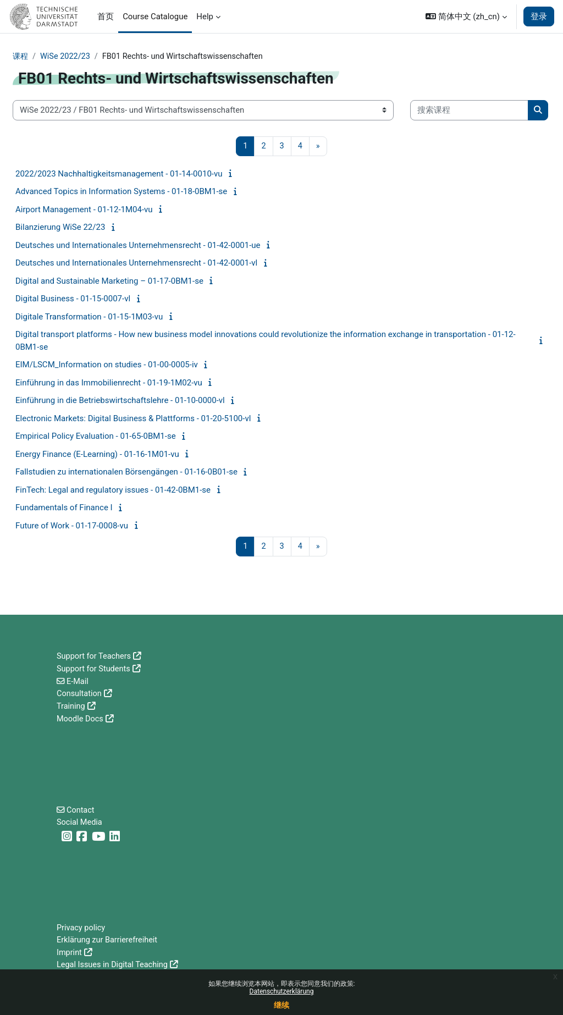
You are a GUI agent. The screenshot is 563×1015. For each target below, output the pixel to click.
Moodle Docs (80, 717)
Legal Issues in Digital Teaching (114, 965)
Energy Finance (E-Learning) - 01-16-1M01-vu (97, 455)
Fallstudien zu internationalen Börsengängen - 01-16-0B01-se (126, 472)
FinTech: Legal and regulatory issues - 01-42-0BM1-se (113, 490)
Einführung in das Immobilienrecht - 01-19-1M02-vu (108, 383)
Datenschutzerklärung (282, 991)
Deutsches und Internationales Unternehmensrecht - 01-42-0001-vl (136, 263)
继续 (281, 1005)
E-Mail (78, 681)
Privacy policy (82, 928)
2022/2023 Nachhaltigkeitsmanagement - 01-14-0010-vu (119, 174)
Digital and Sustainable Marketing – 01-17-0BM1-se (109, 281)
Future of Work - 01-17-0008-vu (71, 526)
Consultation (80, 693)
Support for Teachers (95, 656)
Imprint (69, 952)
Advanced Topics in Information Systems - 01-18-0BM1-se (121, 192)
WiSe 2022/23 (67, 57)
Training (71, 705)
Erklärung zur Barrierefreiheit (109, 940)
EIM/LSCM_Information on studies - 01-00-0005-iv (106, 365)
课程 (21, 57)
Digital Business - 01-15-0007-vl (72, 299)
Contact (81, 809)
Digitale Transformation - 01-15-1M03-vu (89, 317)
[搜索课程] (469, 110)
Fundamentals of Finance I (64, 508)
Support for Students (95, 669)
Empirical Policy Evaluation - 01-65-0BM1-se (95, 437)
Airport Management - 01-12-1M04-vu (84, 210)
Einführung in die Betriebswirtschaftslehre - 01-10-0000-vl (120, 401)
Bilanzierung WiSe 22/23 (60, 228)
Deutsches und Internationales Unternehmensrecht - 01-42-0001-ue (138, 246)
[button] (466, 16)
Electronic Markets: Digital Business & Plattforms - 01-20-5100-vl (133, 419)
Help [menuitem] (204, 16)
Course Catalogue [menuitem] (155, 16)
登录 (539, 16)
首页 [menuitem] (105, 16)
